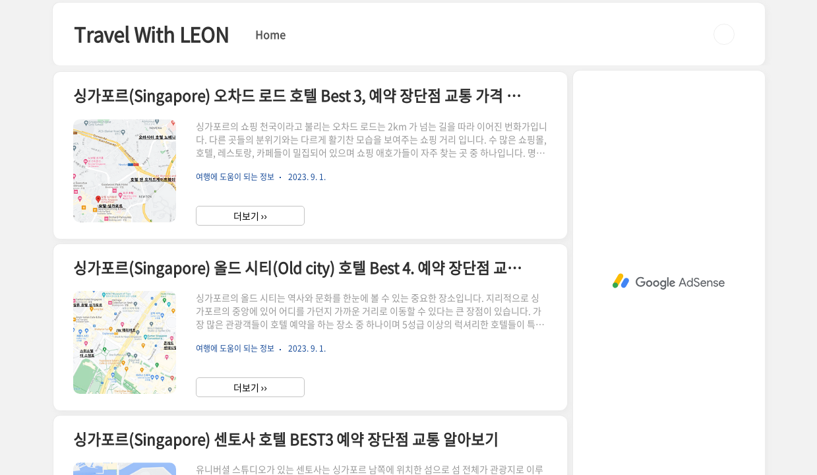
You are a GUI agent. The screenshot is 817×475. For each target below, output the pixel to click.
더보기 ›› (250, 215)
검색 (724, 34)
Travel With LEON (151, 34)
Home (270, 34)
